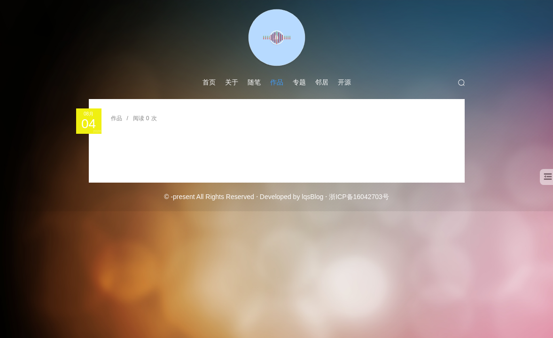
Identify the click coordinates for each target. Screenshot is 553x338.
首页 (209, 82)
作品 (276, 82)
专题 (299, 82)
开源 (344, 82)
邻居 (321, 82)
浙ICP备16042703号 (359, 196)
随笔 (254, 82)
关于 (231, 82)
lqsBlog (312, 196)
